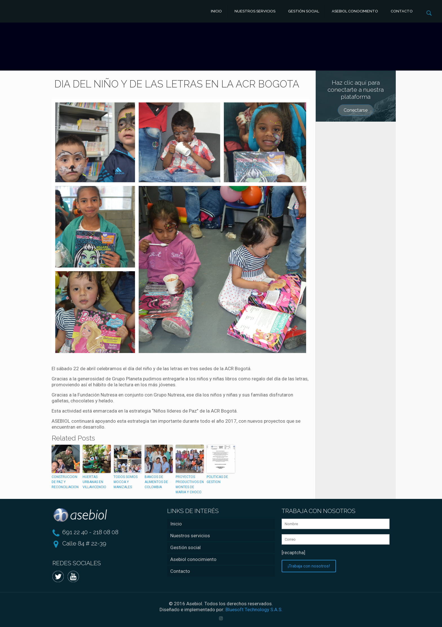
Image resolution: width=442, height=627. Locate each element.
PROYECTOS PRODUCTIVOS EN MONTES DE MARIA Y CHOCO (190, 484)
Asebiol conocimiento (193, 559)
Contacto (180, 571)
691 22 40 (75, 532)
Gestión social (185, 547)
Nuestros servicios (190, 535)
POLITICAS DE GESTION (217, 479)
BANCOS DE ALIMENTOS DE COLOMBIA (156, 482)
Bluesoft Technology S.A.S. (254, 609)
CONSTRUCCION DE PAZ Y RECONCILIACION (65, 482)
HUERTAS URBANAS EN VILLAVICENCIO (94, 482)
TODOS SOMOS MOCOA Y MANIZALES (126, 482)
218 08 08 (105, 532)
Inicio (176, 524)
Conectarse (356, 110)
